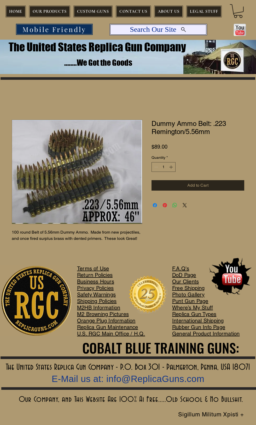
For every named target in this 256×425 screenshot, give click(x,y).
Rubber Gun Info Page (198, 327)
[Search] (250, 69)
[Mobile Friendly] (54, 29)
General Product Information (206, 334)
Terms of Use (93, 268)
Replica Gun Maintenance (107, 327)
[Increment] (171, 167)
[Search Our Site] (158, 29)
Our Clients (185, 281)
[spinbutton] (163, 167)
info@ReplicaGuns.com (155, 379)
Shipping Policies (97, 301)
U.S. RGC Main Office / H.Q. (111, 334)
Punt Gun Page (190, 301)
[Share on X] (185, 205)
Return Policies (95, 275)
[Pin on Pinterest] (165, 205)
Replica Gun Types (194, 314)
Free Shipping (188, 288)
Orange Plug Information (106, 321)
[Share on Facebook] (155, 205)
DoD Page (184, 275)
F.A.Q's (180, 268)
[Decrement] (155, 167)
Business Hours (95, 281)
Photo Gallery (188, 295)
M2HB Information (98, 308)
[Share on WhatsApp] (175, 205)
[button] (238, 11)
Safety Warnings (96, 295)
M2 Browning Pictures (103, 314)
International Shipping (198, 321)
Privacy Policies (95, 288)
